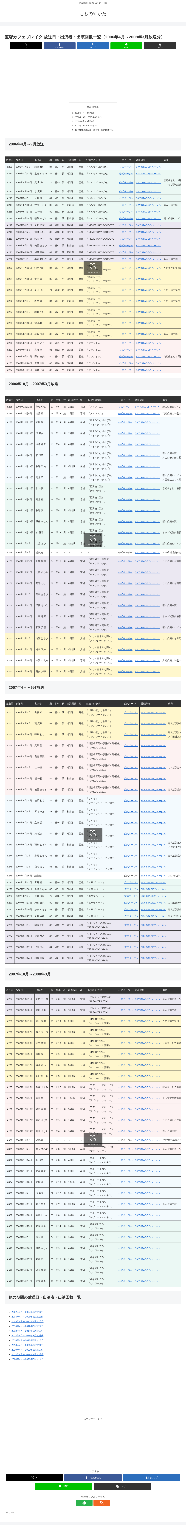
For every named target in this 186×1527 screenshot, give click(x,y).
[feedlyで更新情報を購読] (89, 1503)
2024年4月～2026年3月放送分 (27, 1359)
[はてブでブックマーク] (93, 45)
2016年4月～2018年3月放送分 (27, 1340)
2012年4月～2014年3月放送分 (27, 1331)
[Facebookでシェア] (63, 45)
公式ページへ (126, 167)
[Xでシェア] (34, 45)
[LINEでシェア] (123, 45)
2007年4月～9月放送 (83, 121)
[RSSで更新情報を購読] (96, 1503)
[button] (152, 45)
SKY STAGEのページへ (148, 167)
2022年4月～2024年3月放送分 (27, 1354)
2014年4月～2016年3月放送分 (27, 1335)
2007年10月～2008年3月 (85, 126)
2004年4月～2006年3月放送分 (27, 1316)
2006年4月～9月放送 (83, 113)
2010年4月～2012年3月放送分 (27, 1326)
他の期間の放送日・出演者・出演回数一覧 (94, 130)
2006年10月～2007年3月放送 (87, 117)
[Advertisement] (93, 76)
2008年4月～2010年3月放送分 (27, 1321)
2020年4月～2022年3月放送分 (27, 1350)
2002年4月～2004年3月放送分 (27, 1312)
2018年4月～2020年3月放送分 (27, 1345)
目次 (89, 107)
